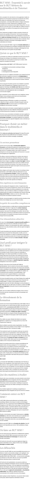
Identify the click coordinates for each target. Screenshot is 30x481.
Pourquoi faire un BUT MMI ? (6, 64)
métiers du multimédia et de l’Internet (11, 133)
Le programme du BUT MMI (13, 306)
